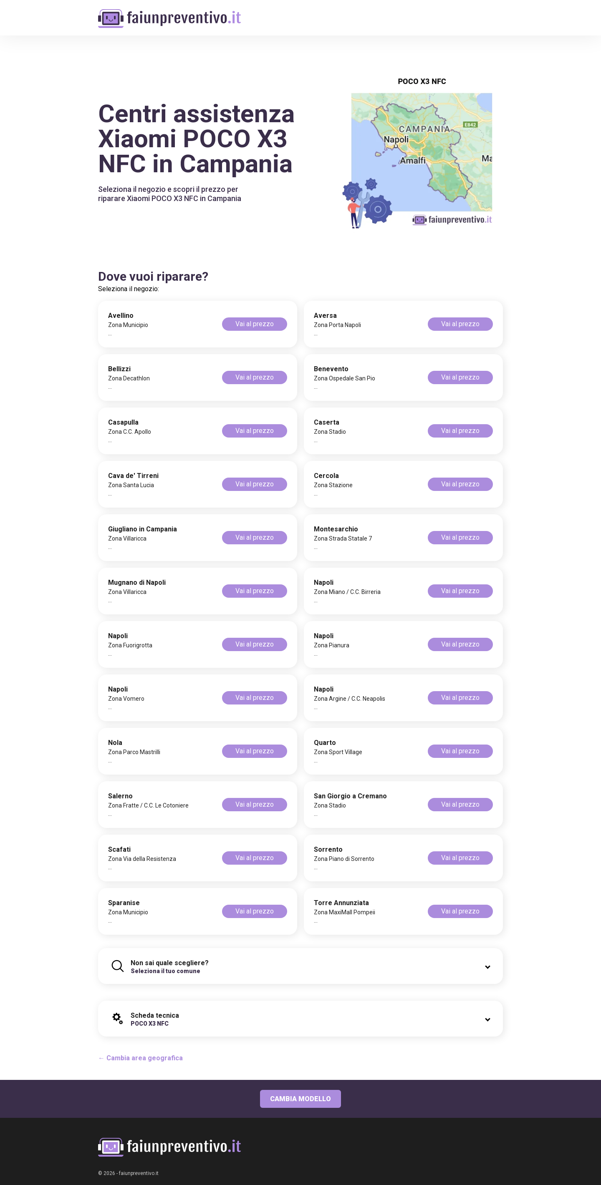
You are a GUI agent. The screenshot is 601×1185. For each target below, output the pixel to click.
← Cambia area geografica (140, 1058)
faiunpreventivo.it (139, 1173)
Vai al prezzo (254, 324)
